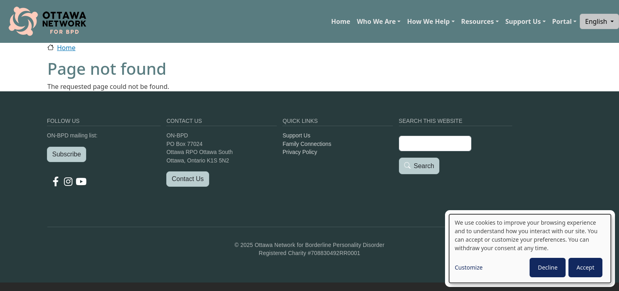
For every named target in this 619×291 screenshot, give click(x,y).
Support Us (523, 21)
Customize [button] (469, 267)
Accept (585, 267)
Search (424, 166)
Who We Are (376, 21)
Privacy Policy (299, 152)
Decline (548, 267)
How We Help (428, 21)
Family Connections (306, 144)
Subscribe (66, 154)
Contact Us (188, 178)
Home (340, 21)
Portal (562, 21)
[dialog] (530, 248)
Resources (477, 21)
